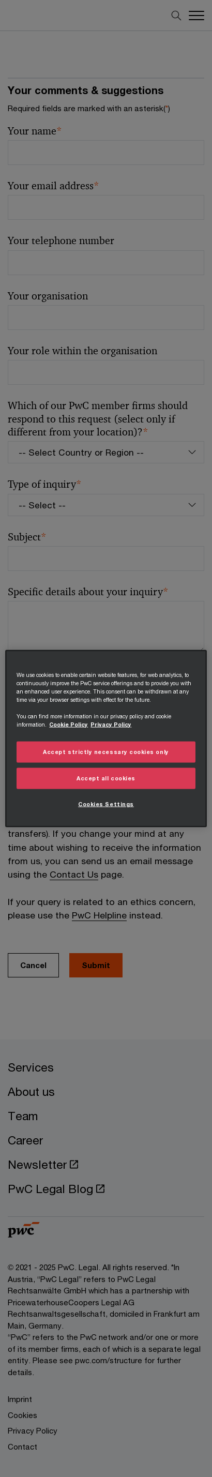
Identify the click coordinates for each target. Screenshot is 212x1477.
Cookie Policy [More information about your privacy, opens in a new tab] (68, 724)
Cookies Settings (106, 804)
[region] (106, 738)
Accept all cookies (106, 778)
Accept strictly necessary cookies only (106, 752)
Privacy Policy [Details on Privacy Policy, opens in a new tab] (110, 724)
